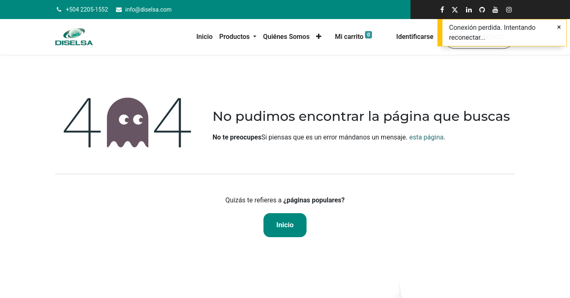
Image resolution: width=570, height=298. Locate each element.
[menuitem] (204, 37)
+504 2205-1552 (87, 9)
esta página (426, 137)
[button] (319, 37)
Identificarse (415, 37)
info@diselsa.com (148, 9)
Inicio (285, 225)
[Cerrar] (559, 27)
